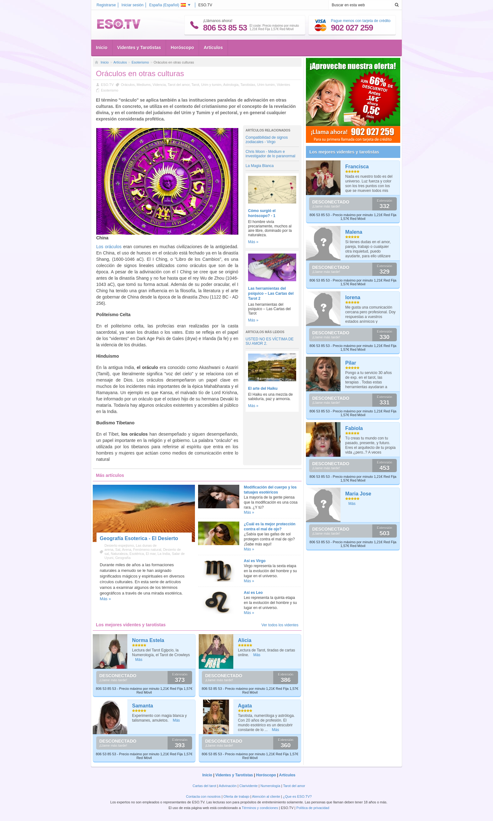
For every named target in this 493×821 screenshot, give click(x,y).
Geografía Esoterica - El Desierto (139, 538)
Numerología (270, 786)
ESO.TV (107, 85)
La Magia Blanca (260, 166)
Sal (117, 549)
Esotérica (137, 554)
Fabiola (354, 428)
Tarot (195, 85)
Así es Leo (253, 592)
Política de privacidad (313, 808)
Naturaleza (119, 554)
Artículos (213, 47)
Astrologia (231, 85)
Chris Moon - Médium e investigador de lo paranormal (270, 153)
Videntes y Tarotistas (139, 47)
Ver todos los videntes (280, 625)
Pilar (350, 363)
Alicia (245, 640)
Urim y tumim (211, 85)
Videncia (159, 85)
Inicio (102, 47)
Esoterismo (140, 62)
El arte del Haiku (262, 388)
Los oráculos (109, 246)
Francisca (357, 166)
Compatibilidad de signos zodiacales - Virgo (267, 139)
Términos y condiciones (260, 808)
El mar (151, 554)
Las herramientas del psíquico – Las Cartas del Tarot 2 (271, 293)
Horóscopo (182, 47)
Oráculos (128, 85)
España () (167, 5)
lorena (352, 297)
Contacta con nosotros (203, 796)
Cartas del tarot (204, 786)
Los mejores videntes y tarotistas (344, 151)
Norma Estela (148, 640)
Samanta (142, 705)
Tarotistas (248, 85)
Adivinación (227, 786)
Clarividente (248, 786)
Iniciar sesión (132, 5)
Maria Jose (358, 493)
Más (138, 659)
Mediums (144, 85)
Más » (253, 242)
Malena (353, 232)
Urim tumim (266, 85)
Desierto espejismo (119, 545)
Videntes (283, 85)
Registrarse (106, 5)
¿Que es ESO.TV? (297, 796)
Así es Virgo (255, 561)
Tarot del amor (179, 85)
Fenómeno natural (147, 549)
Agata (245, 705)
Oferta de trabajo (237, 796)
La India (164, 554)
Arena (126, 549)
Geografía (123, 558)
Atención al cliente (266, 796)
